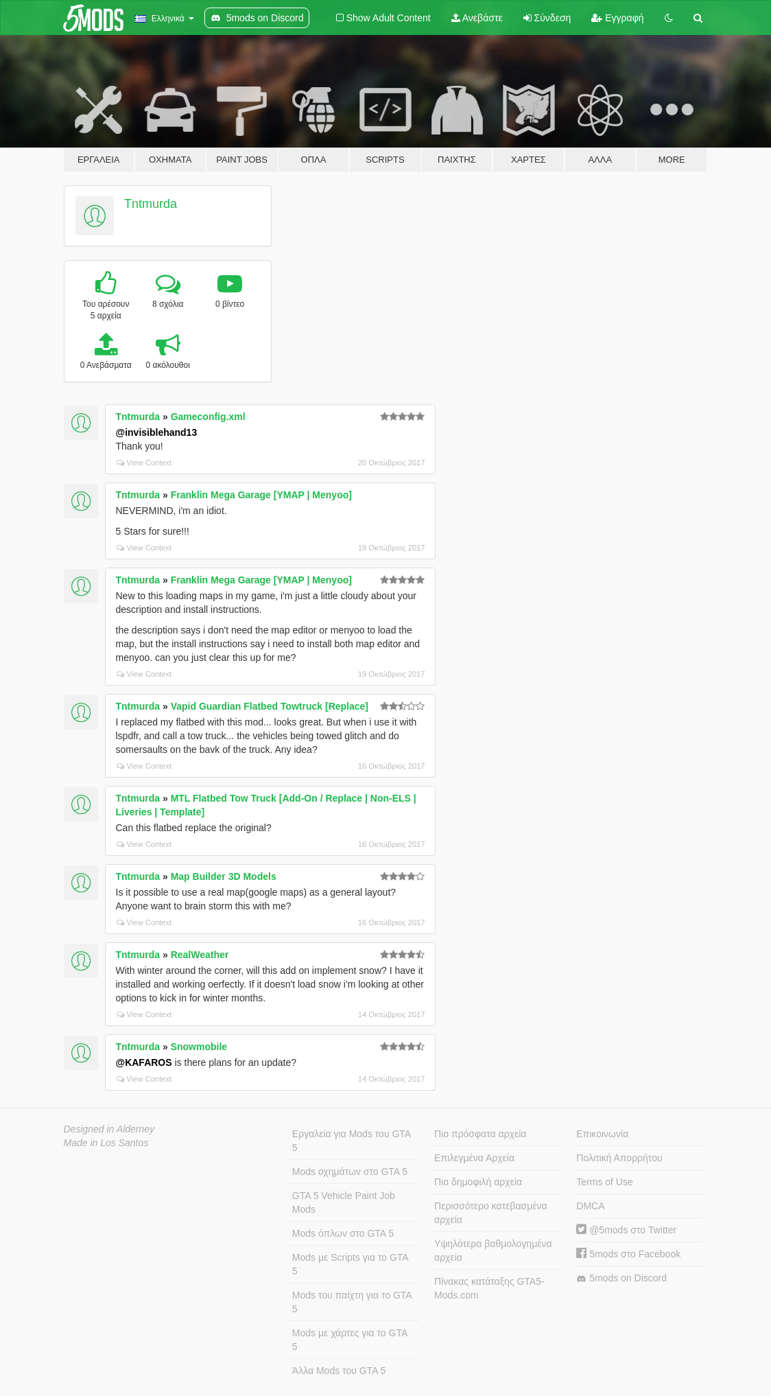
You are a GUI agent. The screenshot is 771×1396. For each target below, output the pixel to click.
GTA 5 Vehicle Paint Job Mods (343, 1202)
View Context (144, 462)
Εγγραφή (617, 17)
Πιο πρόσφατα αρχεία (480, 1133)
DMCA (590, 1205)
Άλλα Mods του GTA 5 (339, 1370)
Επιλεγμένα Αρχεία (474, 1157)
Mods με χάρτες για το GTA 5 (349, 1339)
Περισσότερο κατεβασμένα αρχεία (490, 1212)
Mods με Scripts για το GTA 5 (350, 1264)
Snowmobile (199, 1046)
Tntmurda (150, 204)
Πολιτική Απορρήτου (619, 1157)
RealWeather (200, 954)
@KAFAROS (144, 1062)
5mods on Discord (621, 1278)
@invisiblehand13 (157, 432)
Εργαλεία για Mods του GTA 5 (351, 1140)
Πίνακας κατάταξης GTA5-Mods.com (489, 1288)
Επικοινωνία (602, 1133)
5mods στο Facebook (628, 1254)
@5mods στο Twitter (626, 1230)
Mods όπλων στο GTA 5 (343, 1233)
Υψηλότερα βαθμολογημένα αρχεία (492, 1250)
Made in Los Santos (106, 1142)
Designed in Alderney (109, 1129)
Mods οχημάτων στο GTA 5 (349, 1171)
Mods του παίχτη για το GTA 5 (352, 1302)
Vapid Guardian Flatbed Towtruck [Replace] (269, 706)
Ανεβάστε (477, 17)
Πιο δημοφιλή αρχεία (478, 1181)
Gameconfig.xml (208, 416)
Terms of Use (604, 1181)
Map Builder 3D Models (223, 876)
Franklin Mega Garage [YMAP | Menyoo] (261, 494)
